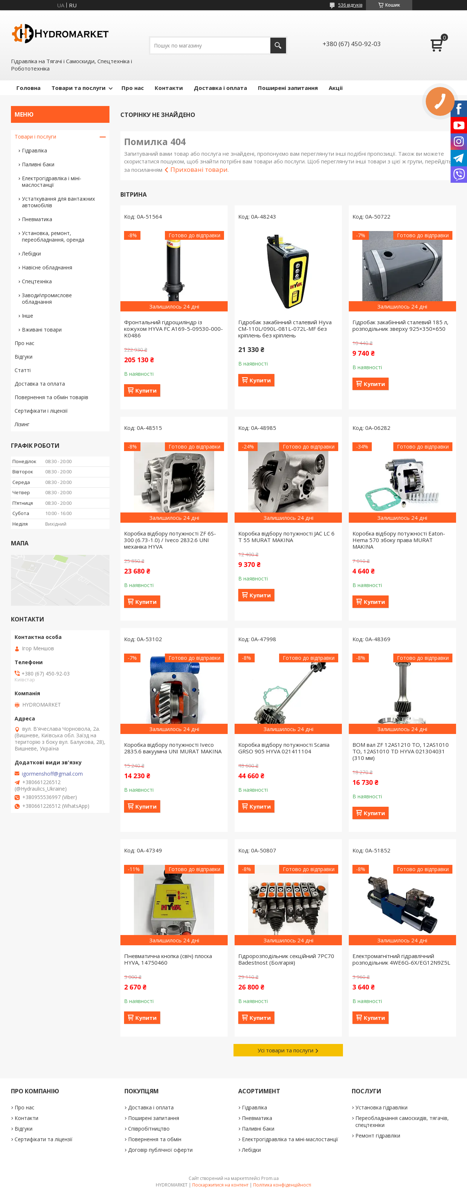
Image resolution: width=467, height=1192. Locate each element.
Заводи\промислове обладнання (47, 298)
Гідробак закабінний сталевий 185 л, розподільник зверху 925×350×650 (400, 325)
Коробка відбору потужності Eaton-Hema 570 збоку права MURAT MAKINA (398, 540)
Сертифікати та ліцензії (44, 1139)
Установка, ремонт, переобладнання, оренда (53, 236)
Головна (28, 87)
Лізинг (22, 424)
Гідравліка (34, 150)
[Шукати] (278, 45)
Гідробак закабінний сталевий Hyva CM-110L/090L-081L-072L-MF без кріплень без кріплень (285, 328)
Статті (23, 370)
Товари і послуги (35, 136)
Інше (27, 315)
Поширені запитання (288, 87)
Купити (146, 390)
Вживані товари (42, 329)
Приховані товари (199, 169)
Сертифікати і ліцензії (41, 410)
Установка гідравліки (381, 1107)
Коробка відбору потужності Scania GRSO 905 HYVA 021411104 (283, 747)
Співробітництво (149, 1128)
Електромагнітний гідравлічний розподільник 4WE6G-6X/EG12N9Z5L (401, 959)
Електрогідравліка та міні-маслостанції (290, 1139)
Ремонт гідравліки (377, 1135)
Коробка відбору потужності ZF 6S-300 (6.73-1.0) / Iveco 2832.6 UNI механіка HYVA (170, 540)
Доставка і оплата (220, 87)
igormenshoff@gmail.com (52, 774)
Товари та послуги (78, 87)
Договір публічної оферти (160, 1149)
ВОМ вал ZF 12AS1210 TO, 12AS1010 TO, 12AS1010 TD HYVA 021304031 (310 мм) (400, 751)
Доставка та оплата (40, 383)
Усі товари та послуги (285, 1050)
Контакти (169, 87)
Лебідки (31, 253)
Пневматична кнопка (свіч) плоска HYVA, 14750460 (168, 959)
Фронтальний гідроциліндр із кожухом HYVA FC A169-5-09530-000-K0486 (173, 328)
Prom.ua (270, 1178)
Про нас (132, 87)
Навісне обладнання (47, 267)
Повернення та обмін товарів (51, 397)
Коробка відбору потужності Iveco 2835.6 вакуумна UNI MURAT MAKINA (172, 747)
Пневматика (37, 219)
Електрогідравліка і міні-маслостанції (51, 181)
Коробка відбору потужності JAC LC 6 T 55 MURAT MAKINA (286, 536)
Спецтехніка (37, 281)
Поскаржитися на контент (220, 1185)
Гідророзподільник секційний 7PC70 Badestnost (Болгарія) (286, 959)
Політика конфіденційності (282, 1185)
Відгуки (23, 356)
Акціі (336, 87)
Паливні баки (38, 164)
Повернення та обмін (154, 1139)
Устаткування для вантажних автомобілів (58, 202)
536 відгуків (350, 5)
